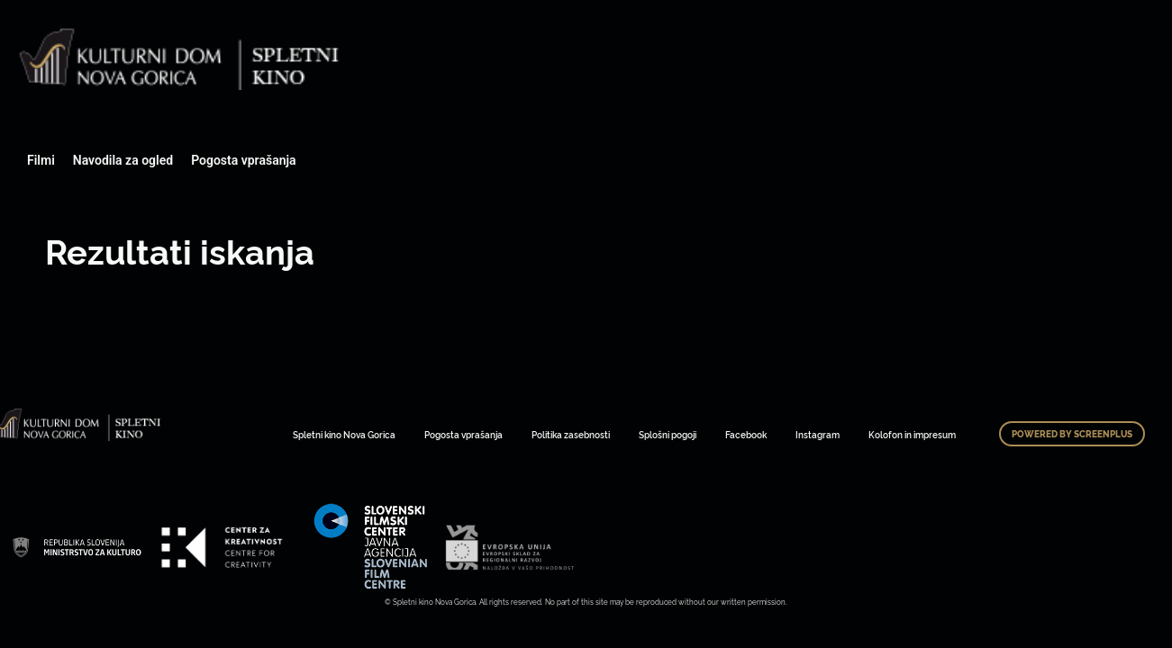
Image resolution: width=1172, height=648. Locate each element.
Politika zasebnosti (570, 434)
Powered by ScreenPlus (1072, 434)
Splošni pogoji (667, 434)
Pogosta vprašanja (243, 160)
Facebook (746, 434)
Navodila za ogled (123, 160)
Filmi (41, 160)
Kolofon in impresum (912, 434)
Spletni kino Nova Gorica (344, 434)
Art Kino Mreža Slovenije (76, 547)
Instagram (817, 434)
